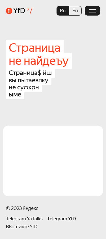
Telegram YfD (61, 218)
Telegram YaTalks (24, 218)
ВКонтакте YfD (22, 226)
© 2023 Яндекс (22, 208)
